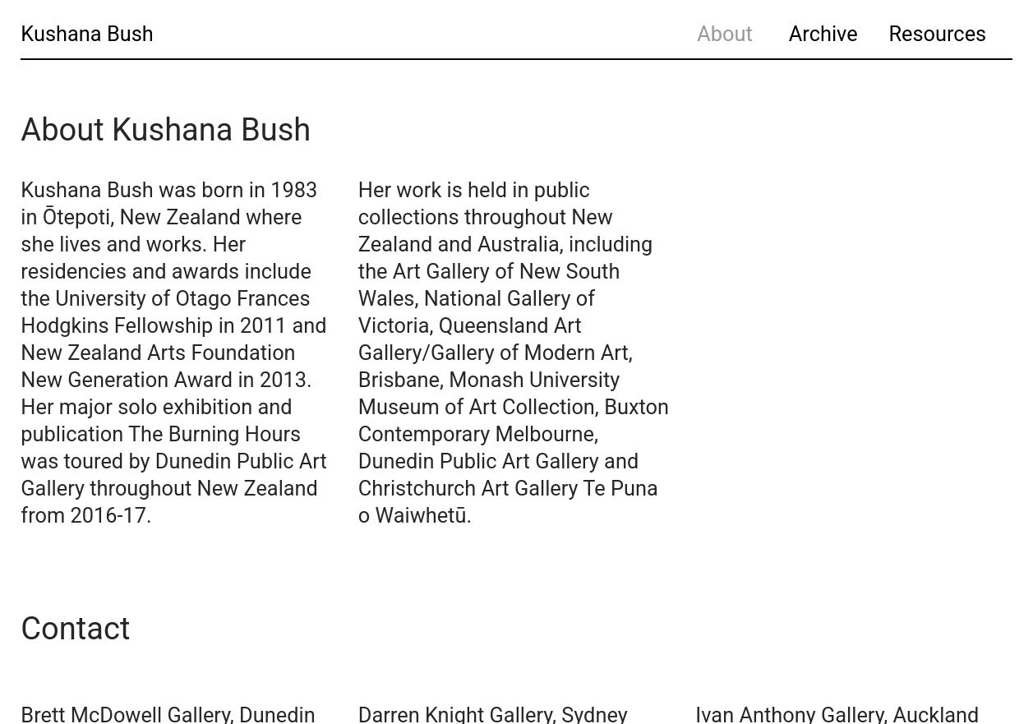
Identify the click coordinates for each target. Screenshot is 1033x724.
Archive (823, 33)
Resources (937, 33)
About (725, 33)
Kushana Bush (87, 33)
